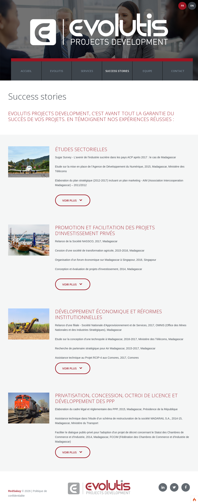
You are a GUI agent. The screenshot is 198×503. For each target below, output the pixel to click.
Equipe (147, 71)
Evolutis (56, 71)
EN (192, 5)
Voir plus (72, 200)
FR (182, 5)
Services (87, 71)
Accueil (26, 71)
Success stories (117, 71)
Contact (177, 71)
